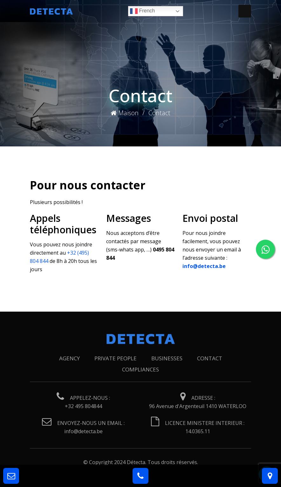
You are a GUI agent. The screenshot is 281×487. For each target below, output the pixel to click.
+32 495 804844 (83, 406)
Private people (115, 358)
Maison (125, 113)
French (142, 11)
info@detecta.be (83, 431)
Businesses (166, 358)
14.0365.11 (197, 431)
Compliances (140, 369)
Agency (69, 358)
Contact (209, 358)
